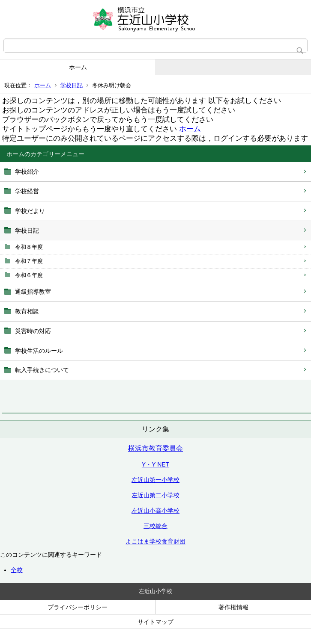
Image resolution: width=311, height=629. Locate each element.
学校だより (30, 210)
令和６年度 (29, 275)
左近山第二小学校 (155, 495)
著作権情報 (233, 607)
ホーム (78, 67)
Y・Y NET (155, 464)
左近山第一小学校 (155, 479)
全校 (17, 570)
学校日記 (71, 85)
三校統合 (155, 526)
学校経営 (27, 191)
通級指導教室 (33, 291)
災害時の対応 (33, 331)
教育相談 (27, 311)
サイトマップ (155, 621)
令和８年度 (29, 247)
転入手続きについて (42, 369)
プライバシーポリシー (78, 607)
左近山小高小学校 (155, 510)
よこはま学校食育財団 (155, 541)
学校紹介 (27, 171)
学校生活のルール (39, 350)
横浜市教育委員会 (155, 448)
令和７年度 (29, 261)
